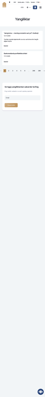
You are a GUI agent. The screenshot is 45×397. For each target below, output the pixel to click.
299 (39, 71)
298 (33, 71)
